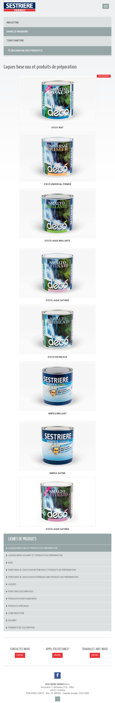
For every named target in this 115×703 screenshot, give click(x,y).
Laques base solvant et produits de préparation (35, 555)
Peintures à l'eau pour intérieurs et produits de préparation (42, 570)
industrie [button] (13, 22)
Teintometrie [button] (15, 40)
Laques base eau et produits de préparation (32, 548)
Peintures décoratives (20, 591)
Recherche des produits (25, 50)
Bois (10, 563)
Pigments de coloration (21, 627)
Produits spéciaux (18, 606)
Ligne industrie (16, 613)
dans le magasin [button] (17, 31)
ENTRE (20, 655)
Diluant (12, 620)
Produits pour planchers (22, 598)
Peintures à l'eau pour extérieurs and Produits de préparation (43, 577)
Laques (12, 584)
